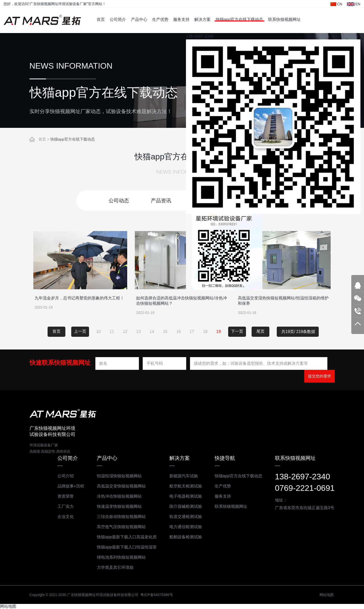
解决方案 (202, 20)
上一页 (80, 331)
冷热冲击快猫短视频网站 (116, 496)
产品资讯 (161, 200)
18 (205, 331)
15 (165, 331)
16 (178, 331)
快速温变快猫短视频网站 (116, 506)
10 (98, 331)
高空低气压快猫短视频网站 (118, 526)
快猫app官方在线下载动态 (239, 20)
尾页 (260, 331)
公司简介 (118, 20)
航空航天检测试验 (183, 486)
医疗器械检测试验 (183, 506)
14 (152, 331)
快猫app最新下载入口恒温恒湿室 (124, 547)
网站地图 (324, 594)
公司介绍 (63, 476)
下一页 (237, 331)
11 (112, 331)
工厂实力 (63, 506)
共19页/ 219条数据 (300, 331)
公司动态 (119, 200)
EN (353, 4)
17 (192, 331)
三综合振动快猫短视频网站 (118, 516)
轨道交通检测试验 (183, 516)
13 (138, 331)
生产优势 (160, 20)
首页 (101, 20)
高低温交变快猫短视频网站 (118, 486)
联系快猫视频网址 (284, 20)
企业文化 (63, 516)
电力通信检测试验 (183, 526)
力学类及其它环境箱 (112, 567)
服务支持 (181, 20)
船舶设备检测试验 (183, 537)
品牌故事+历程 (68, 486)
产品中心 (139, 20)
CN (336, 4)
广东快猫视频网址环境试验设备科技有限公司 (42, 20)
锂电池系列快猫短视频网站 (118, 557)
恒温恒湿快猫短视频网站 (116, 476)
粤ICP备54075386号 (154, 594)
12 (125, 331)
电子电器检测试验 (183, 496)
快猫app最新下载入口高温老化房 (124, 537)
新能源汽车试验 (181, 476)
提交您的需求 (319, 376)
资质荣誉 (63, 496)
